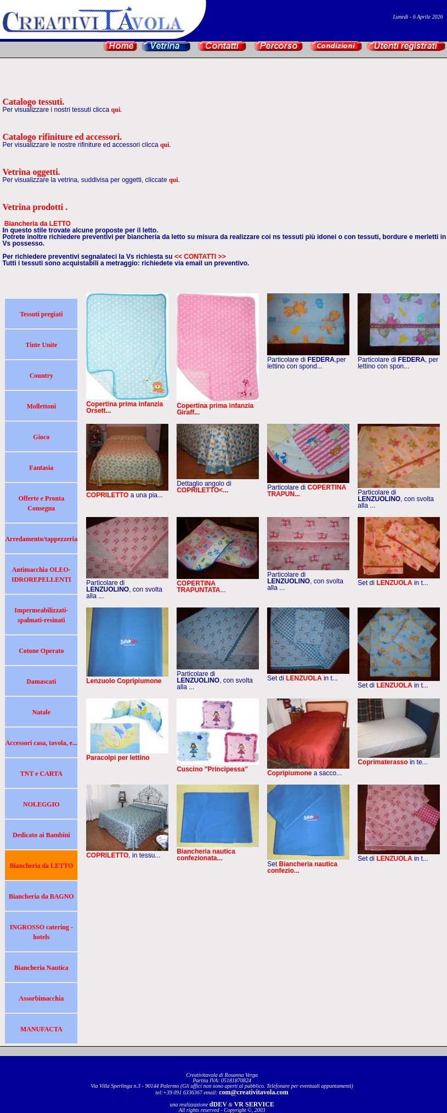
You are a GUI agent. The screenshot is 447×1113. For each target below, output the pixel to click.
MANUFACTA (41, 1029)
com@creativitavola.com (253, 1092)
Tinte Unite (41, 345)
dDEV (218, 1104)
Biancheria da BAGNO (41, 896)
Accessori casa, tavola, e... (41, 743)
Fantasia (41, 468)
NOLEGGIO (41, 804)
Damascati (41, 681)
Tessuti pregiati (41, 314)
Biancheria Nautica (41, 968)
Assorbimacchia (41, 998)
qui (116, 109)
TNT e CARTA (41, 773)
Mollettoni (41, 406)
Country (41, 375)
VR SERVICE (254, 1104)
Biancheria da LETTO (41, 866)
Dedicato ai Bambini (41, 835)
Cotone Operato (41, 651)
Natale (41, 712)
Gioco (41, 437)
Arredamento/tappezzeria (41, 539)
